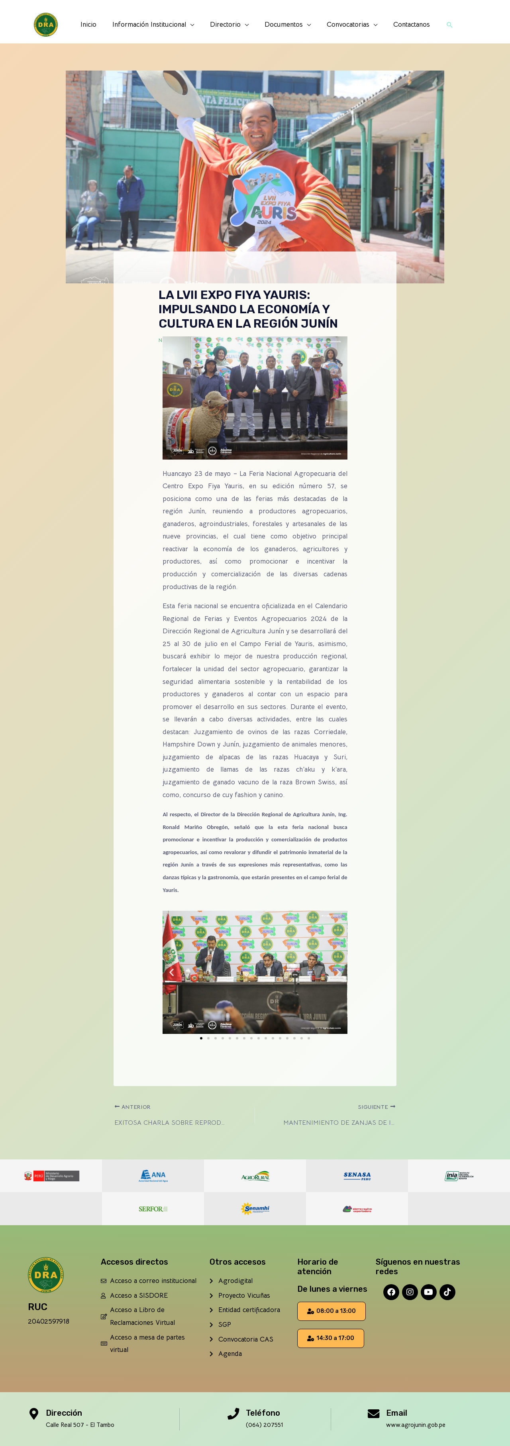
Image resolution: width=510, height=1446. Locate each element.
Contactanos (405, 24)
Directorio (226, 24)
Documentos (282, 24)
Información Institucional (153, 24)
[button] (443, 25)
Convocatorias (344, 24)
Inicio (94, 24)
